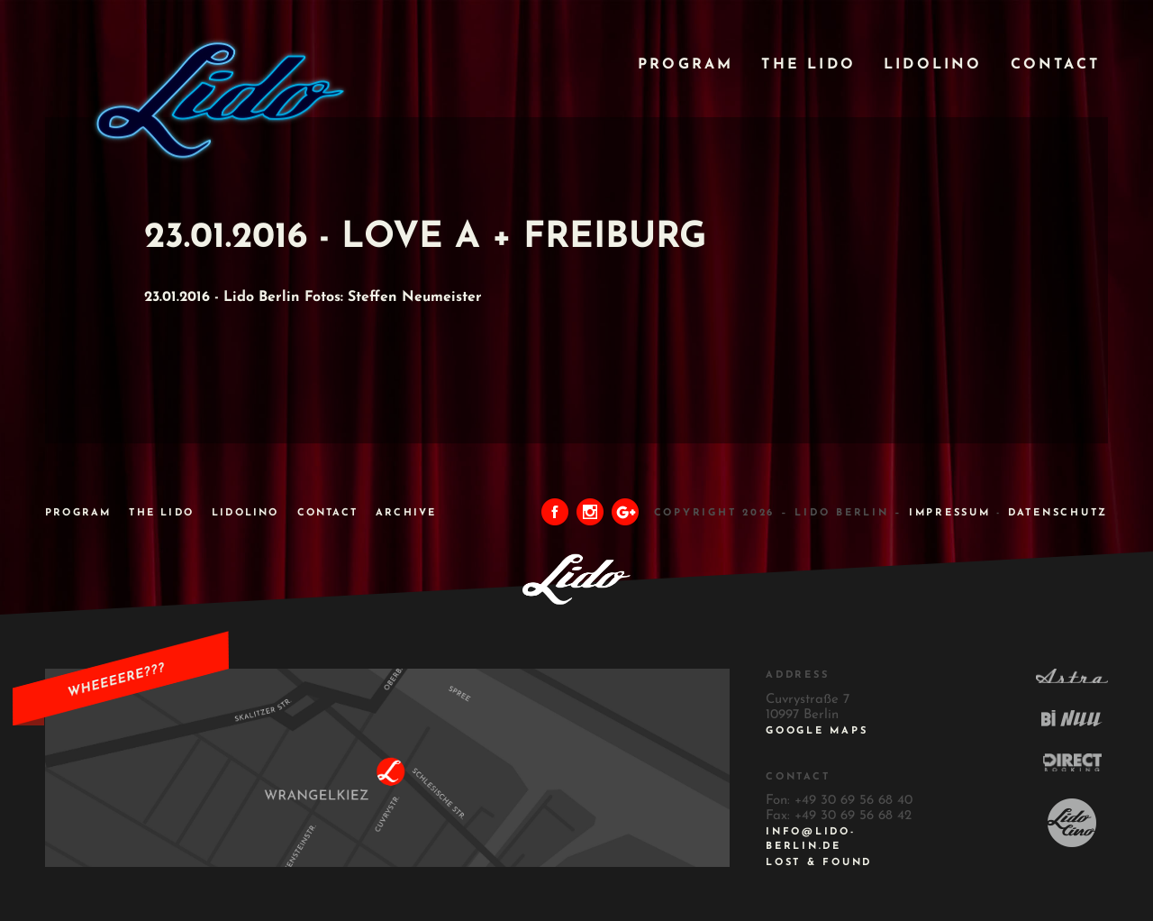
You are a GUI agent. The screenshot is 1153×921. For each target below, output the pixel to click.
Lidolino (933, 65)
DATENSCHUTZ (1058, 513)
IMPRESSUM (950, 513)
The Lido (808, 65)
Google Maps (816, 731)
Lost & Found (819, 863)
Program (685, 65)
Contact (1055, 65)
